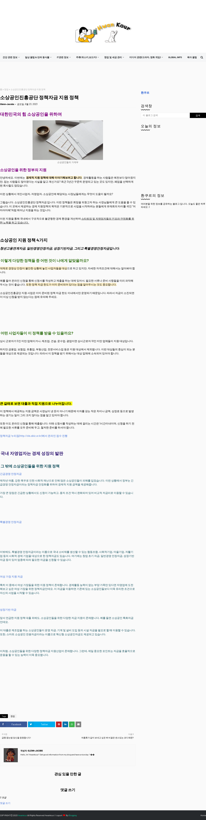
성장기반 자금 (8, 609)
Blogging (73, 815)
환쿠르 (145, 92)
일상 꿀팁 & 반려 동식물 (37, 57)
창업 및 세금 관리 (113, 57)
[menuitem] (11, 57)
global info (175, 57)
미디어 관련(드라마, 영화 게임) (145, 57)
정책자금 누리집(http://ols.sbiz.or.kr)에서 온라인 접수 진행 (33, 435)
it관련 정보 (62, 57)
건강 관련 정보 (10, 57)
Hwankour (22, 815)
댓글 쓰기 (5, 803)
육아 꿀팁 (192, 57)
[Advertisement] (64, 75)
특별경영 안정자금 (11, 521)
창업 (6, 89)
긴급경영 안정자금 (11, 473)
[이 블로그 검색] (165, 115)
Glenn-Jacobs (7, 104)
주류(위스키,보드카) (86, 57)
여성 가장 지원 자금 (11, 576)
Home (203, 815)
